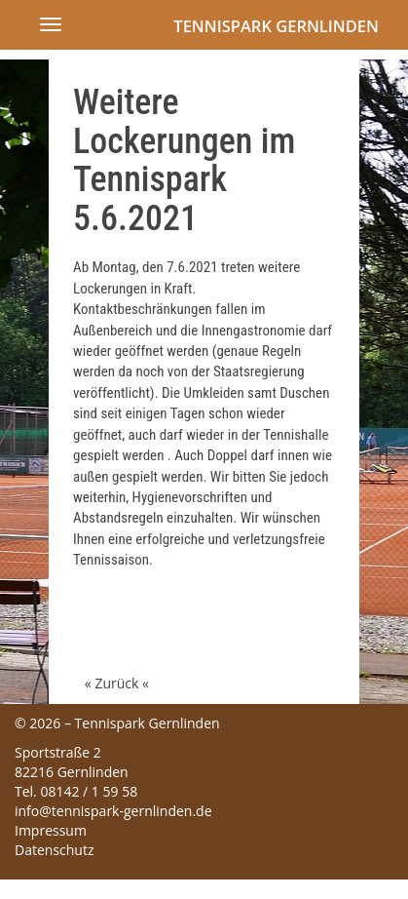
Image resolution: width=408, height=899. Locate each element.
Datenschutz (54, 849)
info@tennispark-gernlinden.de (113, 810)
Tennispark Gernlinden (276, 26)
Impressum (51, 830)
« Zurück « (117, 683)
